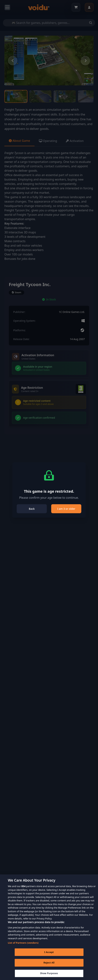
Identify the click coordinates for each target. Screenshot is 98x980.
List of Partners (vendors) (23, 947)
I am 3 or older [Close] (66, 508)
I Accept (49, 957)
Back (32, 508)
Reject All (49, 967)
